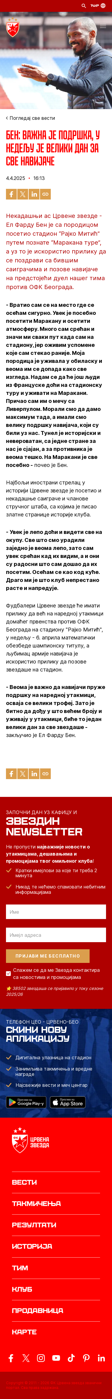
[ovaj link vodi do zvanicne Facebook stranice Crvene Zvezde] (11, 1358)
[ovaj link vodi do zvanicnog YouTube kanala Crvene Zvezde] (56, 1358)
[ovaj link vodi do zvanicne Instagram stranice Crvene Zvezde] (41, 1358)
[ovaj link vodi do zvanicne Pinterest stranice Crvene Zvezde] (86, 1358)
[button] (103, 27)
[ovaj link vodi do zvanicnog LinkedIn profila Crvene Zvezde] (101, 1358)
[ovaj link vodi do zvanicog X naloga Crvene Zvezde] (26, 1358)
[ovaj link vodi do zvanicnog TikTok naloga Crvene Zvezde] (71, 1358)
